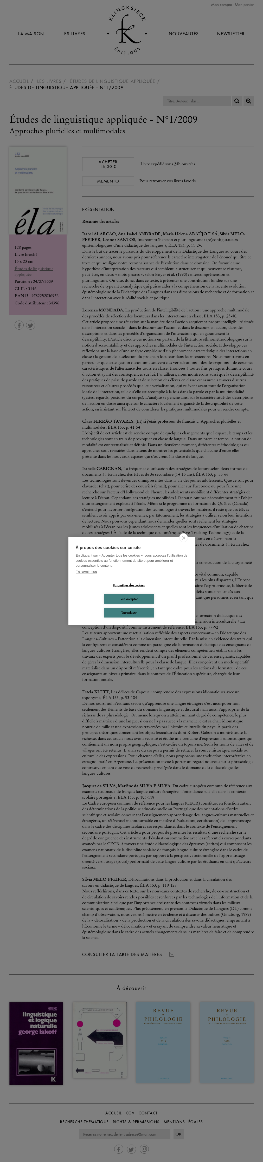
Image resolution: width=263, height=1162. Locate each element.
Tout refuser (128, 613)
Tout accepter (129, 599)
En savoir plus (86, 571)
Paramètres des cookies (129, 585)
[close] (183, 537)
